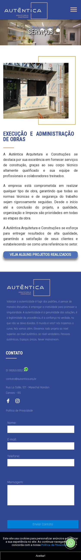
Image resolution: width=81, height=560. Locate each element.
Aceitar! (40, 555)
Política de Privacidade (19, 411)
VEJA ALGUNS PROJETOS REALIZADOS (40, 255)
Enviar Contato (43, 524)
